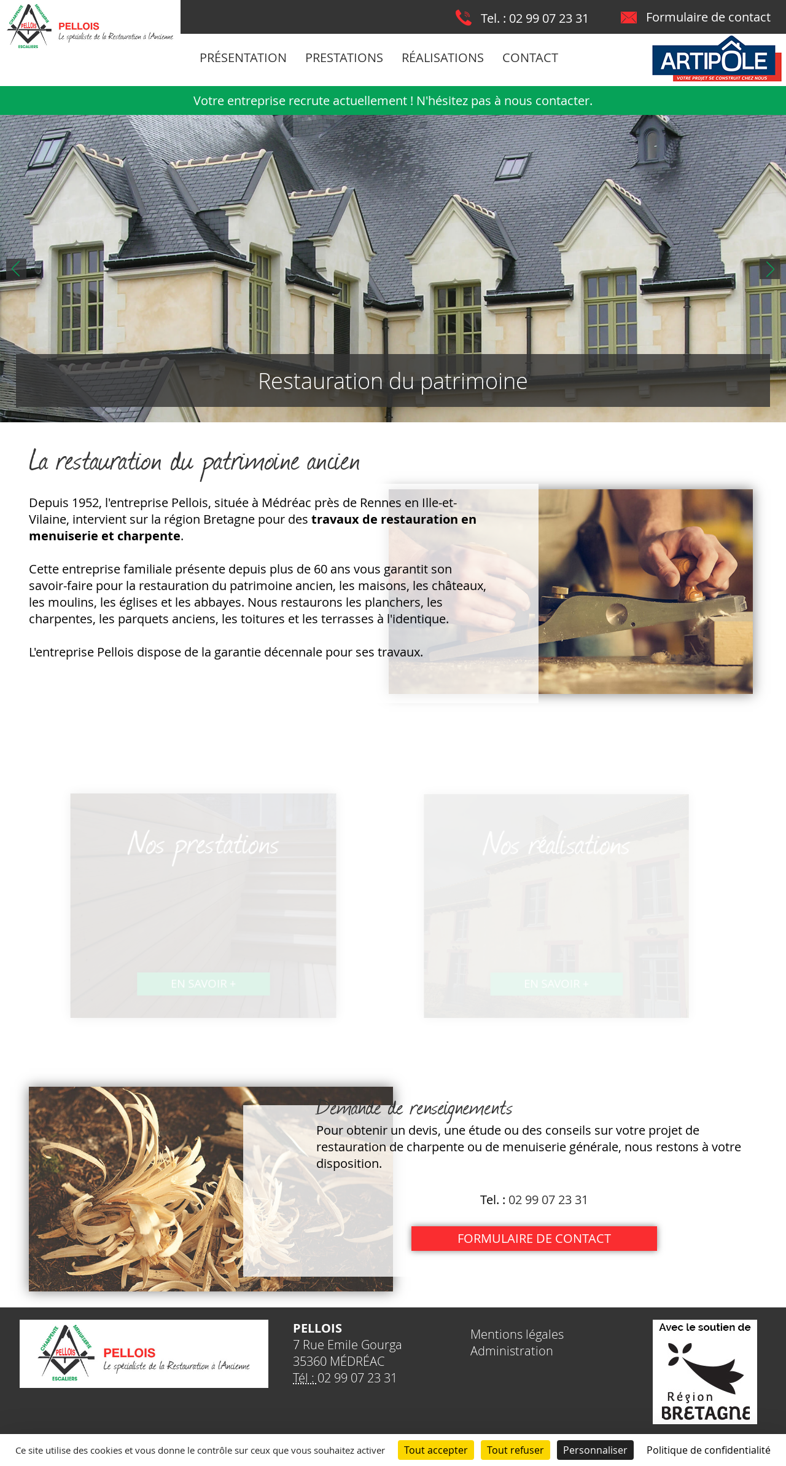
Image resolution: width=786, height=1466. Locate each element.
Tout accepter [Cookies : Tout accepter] (436, 1450)
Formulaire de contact (708, 17)
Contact (530, 57)
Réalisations (443, 57)
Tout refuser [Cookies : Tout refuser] (515, 1450)
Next (770, 269)
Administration (511, 1350)
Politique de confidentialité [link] (709, 1450)
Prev (16, 269)
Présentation (243, 57)
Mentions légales (517, 1334)
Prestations (344, 57)
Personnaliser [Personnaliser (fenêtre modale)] (595, 1450)
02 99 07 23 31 (549, 18)
